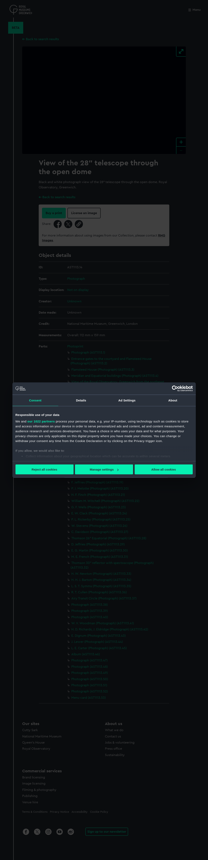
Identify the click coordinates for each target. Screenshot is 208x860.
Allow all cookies (163, 469)
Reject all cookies (44, 469)
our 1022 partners (41, 421)
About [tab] (172, 400)
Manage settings (104, 469)
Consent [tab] (35, 400)
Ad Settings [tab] (126, 400)
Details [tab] (81, 400)
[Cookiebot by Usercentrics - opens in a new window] (175, 389)
